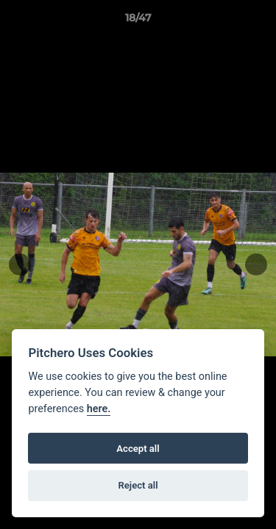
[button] (258, 21)
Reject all (138, 485)
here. (99, 409)
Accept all (137, 448)
